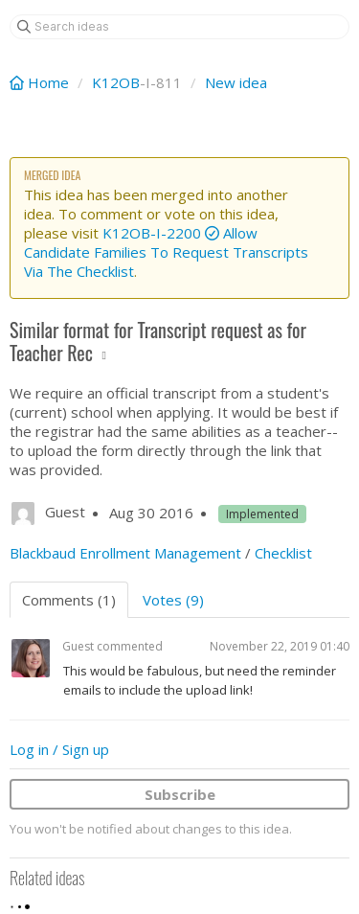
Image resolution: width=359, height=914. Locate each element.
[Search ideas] (179, 26)
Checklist (283, 552)
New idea (236, 82)
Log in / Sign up (59, 749)
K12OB (116, 82)
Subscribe (180, 794)
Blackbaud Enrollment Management (125, 552)
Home (41, 82)
